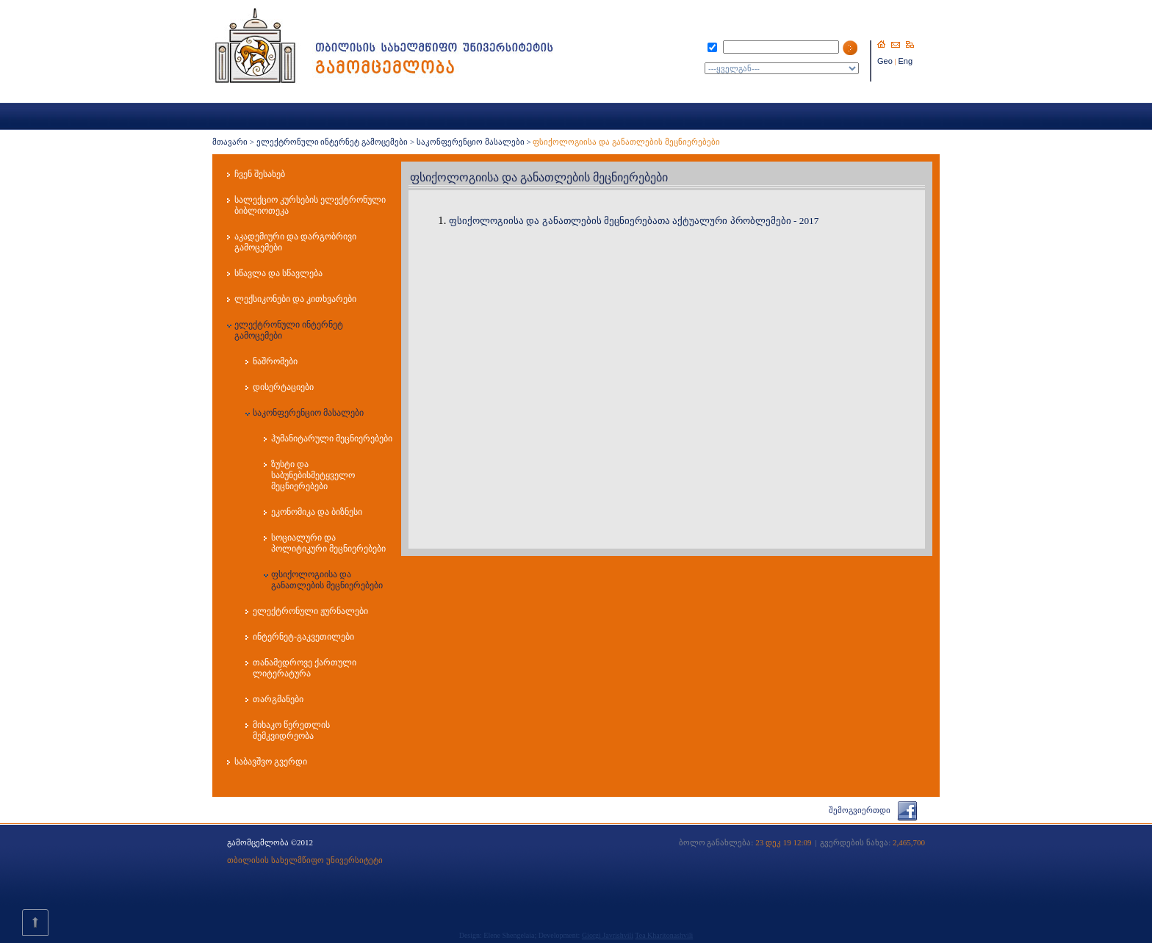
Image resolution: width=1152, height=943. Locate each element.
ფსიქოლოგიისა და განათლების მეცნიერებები (327, 579)
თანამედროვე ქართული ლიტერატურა (304, 668)
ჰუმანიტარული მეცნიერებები (331, 438)
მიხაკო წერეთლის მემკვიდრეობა (291, 730)
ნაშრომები (275, 361)
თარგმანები (278, 699)
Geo (885, 61)
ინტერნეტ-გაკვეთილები (303, 637)
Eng (906, 61)
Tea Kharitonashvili (664, 935)
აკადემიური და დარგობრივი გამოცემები (295, 242)
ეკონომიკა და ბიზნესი (316, 512)
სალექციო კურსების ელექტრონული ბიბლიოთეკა (310, 205)
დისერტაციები (283, 387)
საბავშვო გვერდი (270, 761)
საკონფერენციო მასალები (471, 141)
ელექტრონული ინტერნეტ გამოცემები (332, 141)
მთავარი (230, 141)
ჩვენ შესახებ (259, 174)
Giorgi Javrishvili (607, 935)
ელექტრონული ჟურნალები (310, 611)
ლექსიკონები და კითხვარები (295, 299)
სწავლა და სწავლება (278, 273)
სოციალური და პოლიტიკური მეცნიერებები (328, 543)
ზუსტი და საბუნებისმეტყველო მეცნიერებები (313, 475)
